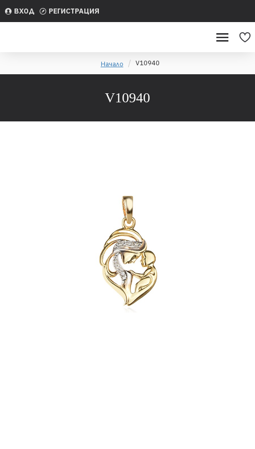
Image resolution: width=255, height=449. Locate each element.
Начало (112, 64)
